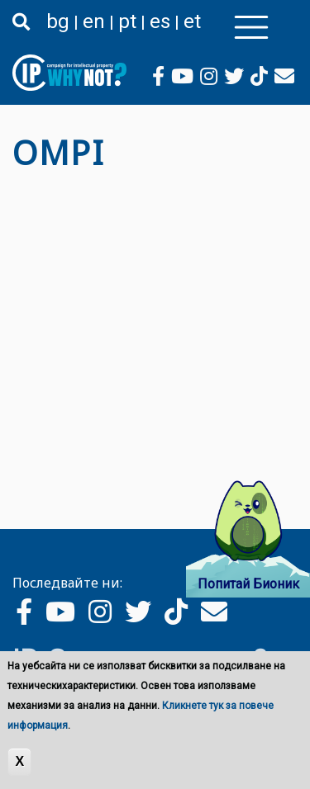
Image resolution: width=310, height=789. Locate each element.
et (192, 21)
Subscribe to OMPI (19, 185)
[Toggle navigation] (251, 27)
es (160, 21)
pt (127, 21)
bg (57, 21)
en (94, 21)
